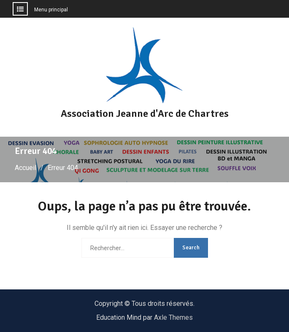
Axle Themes (173, 317)
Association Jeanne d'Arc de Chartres (145, 113)
